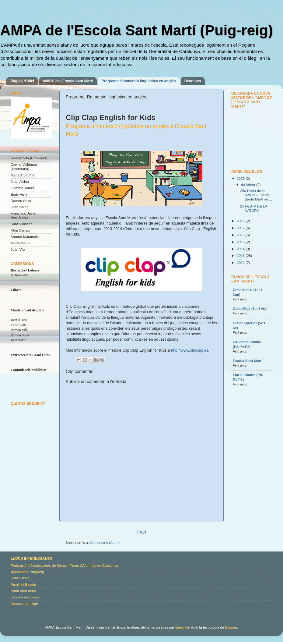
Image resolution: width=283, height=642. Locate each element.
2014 (241, 249)
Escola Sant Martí (247, 361)
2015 (241, 242)
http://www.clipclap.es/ (190, 350)
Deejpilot (182, 627)
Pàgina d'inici (22, 81)
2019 (241, 178)
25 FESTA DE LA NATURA (253, 208)
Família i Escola (23, 584)
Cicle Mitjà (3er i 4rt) (250, 308)
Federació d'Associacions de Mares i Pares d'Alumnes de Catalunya (64, 565)
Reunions (192, 81)
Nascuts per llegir (24, 603)
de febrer (248, 184)
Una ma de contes (25, 597)
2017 (241, 228)
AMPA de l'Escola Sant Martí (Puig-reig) (136, 30)
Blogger (231, 627)
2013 (241, 255)
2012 (241, 262)
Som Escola (20, 578)
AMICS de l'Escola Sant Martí (68, 81)
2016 (241, 235)
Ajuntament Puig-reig (27, 572)
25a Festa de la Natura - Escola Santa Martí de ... (256, 195)
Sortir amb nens (23, 591)
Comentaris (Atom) (105, 542)
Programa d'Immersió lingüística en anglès (138, 81)
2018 (241, 221)
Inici (141, 531)
